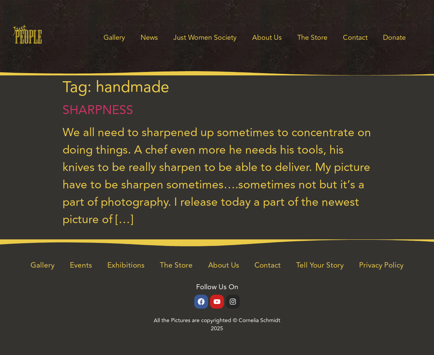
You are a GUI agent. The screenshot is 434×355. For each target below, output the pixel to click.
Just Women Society (205, 37)
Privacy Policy (381, 265)
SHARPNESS (98, 110)
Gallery (114, 37)
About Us (267, 37)
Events (81, 265)
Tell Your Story (320, 265)
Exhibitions (125, 265)
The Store (312, 37)
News (149, 37)
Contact (355, 37)
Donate (394, 37)
